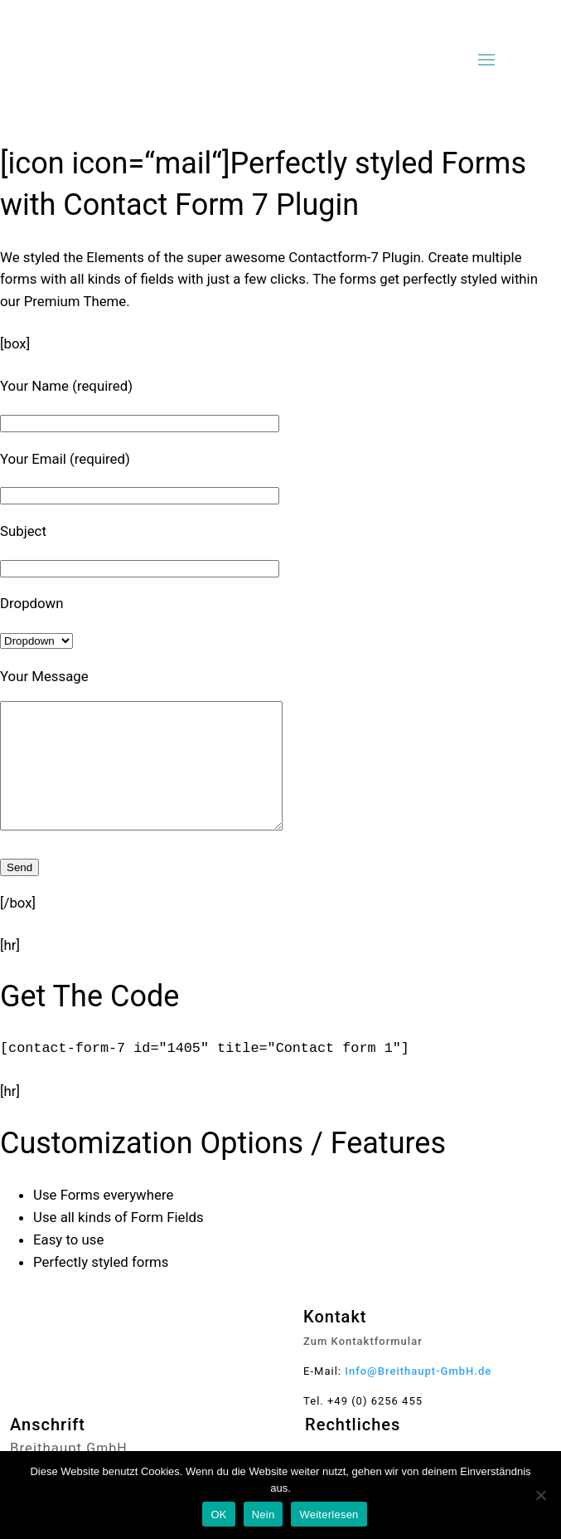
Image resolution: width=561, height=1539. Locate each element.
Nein (263, 1514)
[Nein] (540, 1495)
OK (218, 1514)
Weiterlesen (328, 1514)
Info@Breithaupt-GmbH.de (418, 1396)
